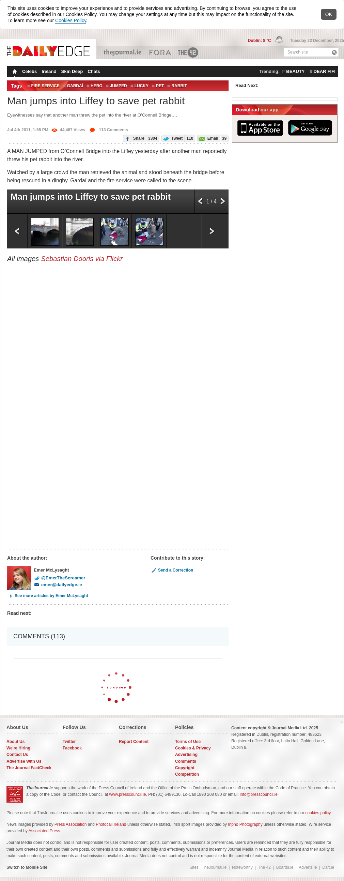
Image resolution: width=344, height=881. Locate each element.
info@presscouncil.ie (259, 794)
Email (212, 138)
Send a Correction (172, 570)
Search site (297, 52)
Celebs (29, 71)
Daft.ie (328, 867)
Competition (187, 774)
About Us (15, 741)
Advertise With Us (24, 761)
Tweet (177, 138)
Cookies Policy (70, 20)
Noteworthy (242, 867)
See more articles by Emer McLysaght (47, 595)
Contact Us (17, 754)
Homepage (14, 72)
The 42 (188, 52)
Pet (160, 85)
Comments (185, 761)
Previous (200, 203)
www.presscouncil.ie (127, 794)
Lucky (141, 85)
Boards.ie (285, 867)
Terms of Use (188, 741)
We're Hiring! (19, 748)
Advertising (186, 754)
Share (140, 138)
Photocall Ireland (111, 824)
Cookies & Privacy (193, 748)
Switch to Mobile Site (26, 867)
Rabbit (179, 85)
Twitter (69, 741)
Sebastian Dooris (67, 258)
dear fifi (324, 71)
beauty (295, 71)
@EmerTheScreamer (59, 577)
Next (223, 203)
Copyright (184, 767)
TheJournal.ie (123, 52)
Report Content (133, 741)
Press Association (70, 824)
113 (108, 129)
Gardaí (75, 85)
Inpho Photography (245, 824)
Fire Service (45, 85)
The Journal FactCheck (28, 767)
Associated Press (44, 831)
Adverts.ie (308, 867)
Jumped (118, 85)
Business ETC (160, 52)
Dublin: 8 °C (260, 40)
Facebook (72, 748)
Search (334, 52)
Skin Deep (72, 71)
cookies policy (318, 812)
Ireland (49, 71)
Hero (97, 85)
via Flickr (109, 258)
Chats (94, 71)
